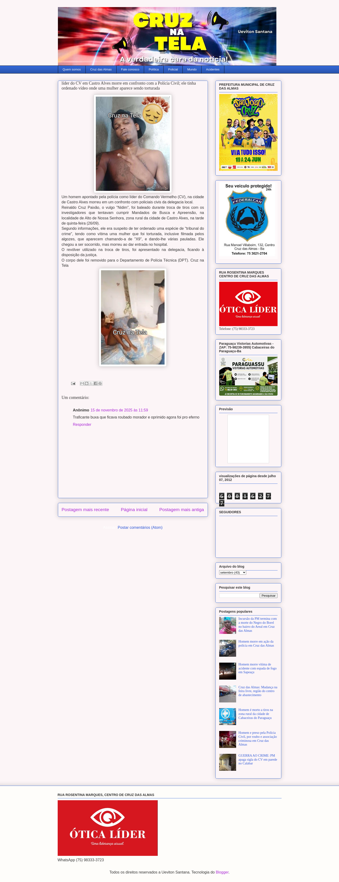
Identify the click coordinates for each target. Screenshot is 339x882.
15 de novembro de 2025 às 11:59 (119, 410)
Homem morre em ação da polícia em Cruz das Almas (256, 643)
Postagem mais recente (85, 509)
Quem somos (72, 69)
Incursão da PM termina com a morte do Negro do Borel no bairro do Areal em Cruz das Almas (257, 624)
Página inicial (134, 509)
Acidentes (212, 69)
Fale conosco (130, 69)
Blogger (222, 872)
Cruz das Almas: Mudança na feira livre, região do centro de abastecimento (257, 691)
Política (154, 69)
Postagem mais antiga (181, 509)
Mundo (192, 69)
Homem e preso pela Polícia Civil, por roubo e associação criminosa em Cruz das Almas (257, 738)
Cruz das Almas (101, 69)
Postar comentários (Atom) (140, 527)
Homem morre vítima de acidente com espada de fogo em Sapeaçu (257, 668)
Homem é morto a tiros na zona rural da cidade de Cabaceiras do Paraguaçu (255, 714)
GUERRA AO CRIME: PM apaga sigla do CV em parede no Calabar (257, 759)
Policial (173, 69)
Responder (82, 425)
